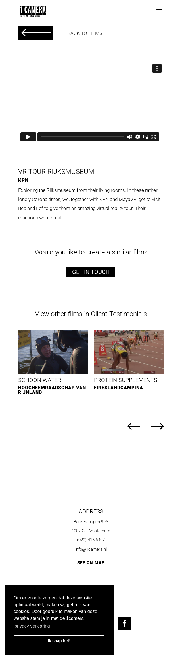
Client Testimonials (119, 314)
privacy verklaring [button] (32, 626)
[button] (129, 427)
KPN (23, 180)
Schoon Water (39, 380)
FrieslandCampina (118, 387)
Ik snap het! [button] (59, 640)
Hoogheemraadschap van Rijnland (52, 390)
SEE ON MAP (91, 562)
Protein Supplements (125, 380)
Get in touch (91, 271)
